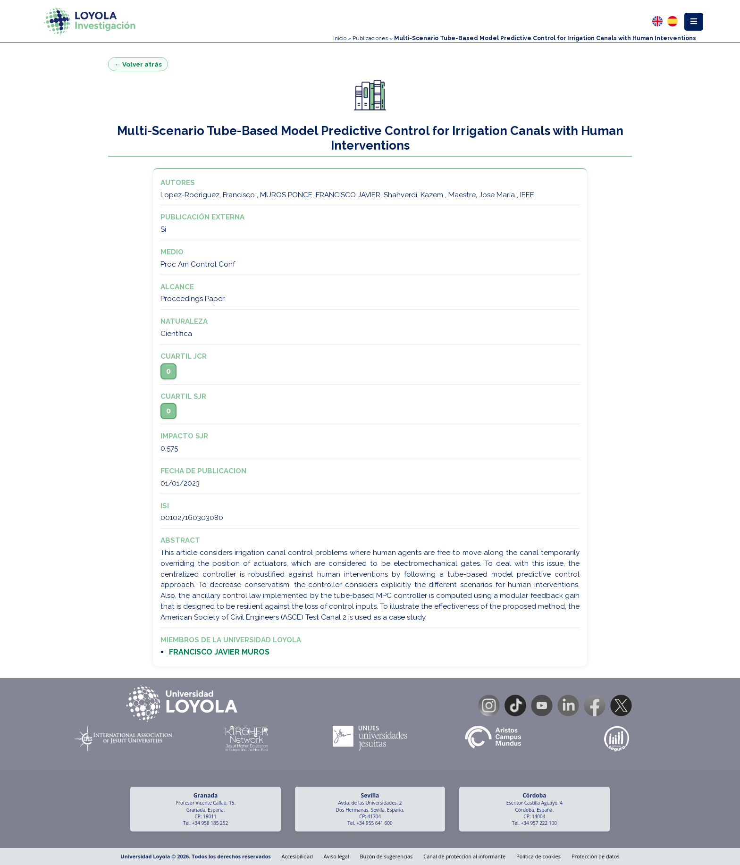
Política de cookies (538, 856)
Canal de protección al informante (464, 856)
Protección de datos (596, 856)
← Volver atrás (138, 64)
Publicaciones (370, 38)
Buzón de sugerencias (386, 856)
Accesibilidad (297, 856)
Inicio (339, 38)
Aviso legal (336, 856)
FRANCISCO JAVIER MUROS (219, 651)
